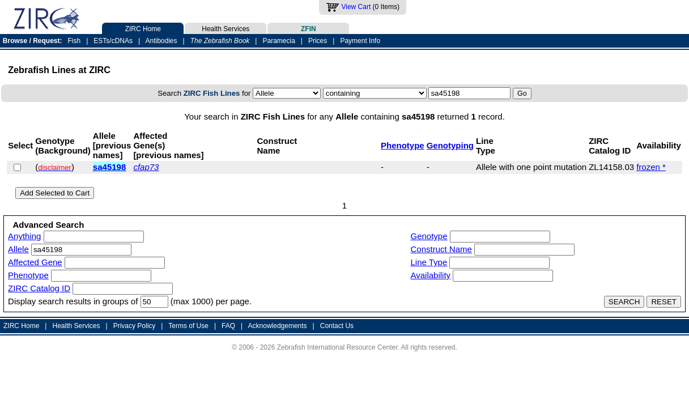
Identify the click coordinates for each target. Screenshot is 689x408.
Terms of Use (188, 326)
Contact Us (337, 326)
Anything (24, 236)
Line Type (429, 262)
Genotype (429, 236)
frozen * (651, 167)
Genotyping (450, 145)
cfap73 (146, 167)
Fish (74, 41)
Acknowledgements (277, 326)
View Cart (356, 7)
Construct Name (441, 249)
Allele (18, 249)
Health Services (225, 28)
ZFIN (308, 28)
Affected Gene (35, 262)
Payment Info (360, 41)
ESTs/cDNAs (113, 41)
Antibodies (161, 41)
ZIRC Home (143, 28)
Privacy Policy (134, 326)
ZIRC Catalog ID (39, 288)
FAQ (228, 326)
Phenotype (402, 145)
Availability (431, 275)
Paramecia (278, 41)
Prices (317, 41)
